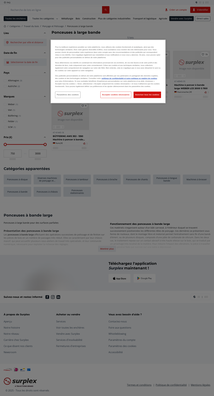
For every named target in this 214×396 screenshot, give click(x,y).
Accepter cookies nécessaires (115, 95)
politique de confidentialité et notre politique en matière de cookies (129, 78)
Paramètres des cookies (68, 95)
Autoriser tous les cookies (147, 95)
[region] (108, 71)
